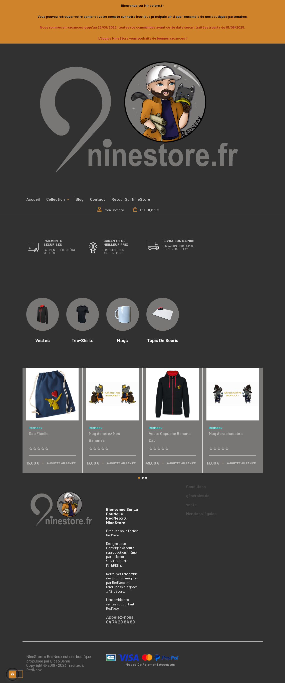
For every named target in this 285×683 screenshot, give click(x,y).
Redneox (35, 427)
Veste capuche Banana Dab (170, 436)
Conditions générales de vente (197, 495)
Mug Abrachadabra (226, 433)
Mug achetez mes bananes (104, 436)
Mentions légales (201, 513)
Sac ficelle (39, 433)
